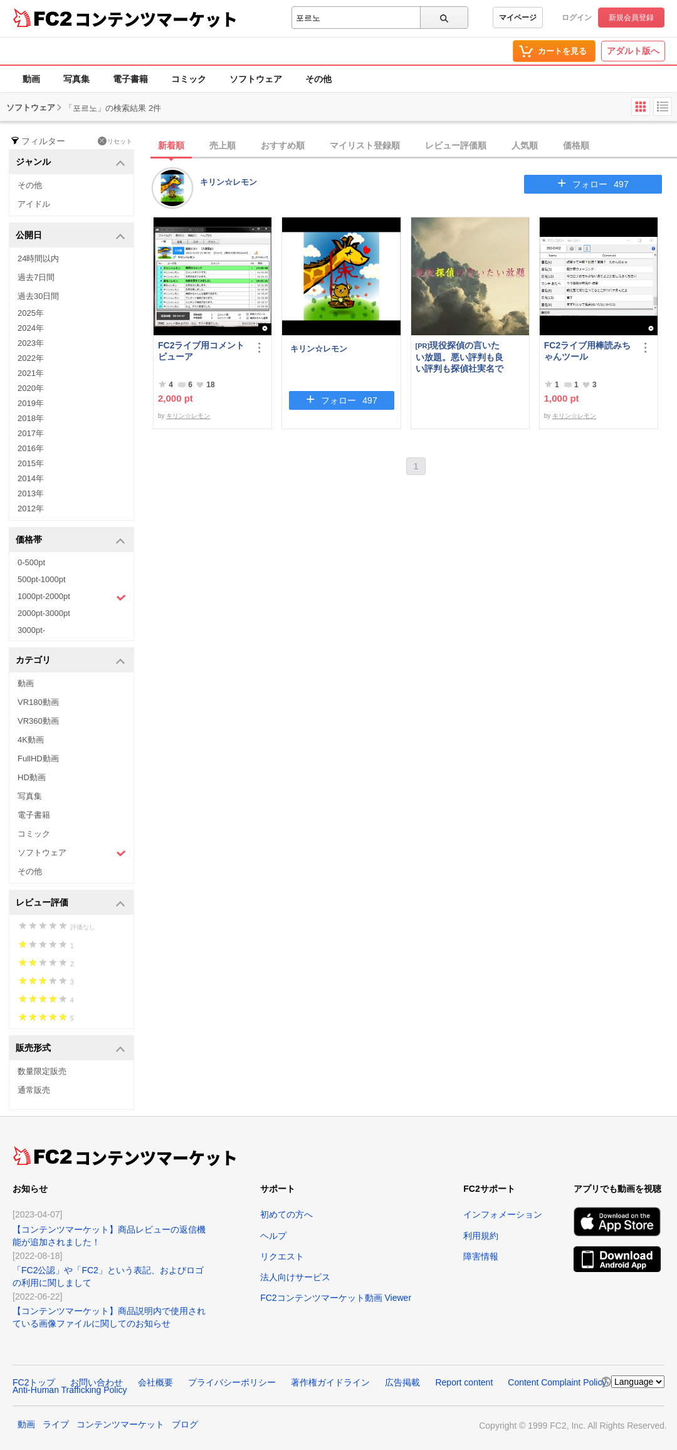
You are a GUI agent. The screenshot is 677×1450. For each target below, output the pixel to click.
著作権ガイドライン (330, 1382)
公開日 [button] (70, 236)
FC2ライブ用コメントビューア (201, 351)
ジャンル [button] (70, 163)
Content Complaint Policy (557, 1382)
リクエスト (282, 1256)
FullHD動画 (38, 758)
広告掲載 (402, 1382)
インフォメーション (502, 1214)
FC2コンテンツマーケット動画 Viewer (335, 1298)
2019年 (31, 403)
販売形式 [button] (70, 1049)
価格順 (576, 145)
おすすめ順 (283, 145)
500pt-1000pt (42, 579)
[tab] (415, 146)
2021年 (31, 373)
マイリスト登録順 (365, 145)
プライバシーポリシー (232, 1382)
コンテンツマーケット (156, 19)
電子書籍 (130, 79)
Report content (464, 1382)
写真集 (76, 79)
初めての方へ (286, 1214)
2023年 (31, 343)
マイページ (518, 17)
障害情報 (480, 1256)
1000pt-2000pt (72, 597)
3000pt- (31, 630)
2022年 (31, 358)
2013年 (31, 493)
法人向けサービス (295, 1277)
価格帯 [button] (70, 540)
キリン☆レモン (228, 182)
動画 (31, 79)
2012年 (31, 508)
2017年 (31, 433)
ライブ (56, 1424)
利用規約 (480, 1236)
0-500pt (31, 562)
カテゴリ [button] (70, 661)
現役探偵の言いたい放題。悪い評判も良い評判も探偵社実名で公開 (459, 356)
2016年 (31, 448)
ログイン (577, 17)
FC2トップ (34, 1382)
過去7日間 (36, 277)
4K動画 (31, 739)
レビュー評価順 (455, 145)
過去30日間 (38, 296)
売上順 (222, 145)
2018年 (31, 418)
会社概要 (155, 1382)
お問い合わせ (96, 1382)
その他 (318, 79)
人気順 (525, 145)
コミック (188, 79)
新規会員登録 (631, 17)
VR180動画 (38, 702)
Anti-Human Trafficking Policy (70, 1390)
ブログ (185, 1424)
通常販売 (34, 1090)
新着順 (171, 145)
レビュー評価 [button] (70, 903)
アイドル (34, 204)
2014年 (31, 478)
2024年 (31, 328)
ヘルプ (273, 1236)
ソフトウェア (255, 79)
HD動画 (32, 777)
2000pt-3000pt (44, 613)
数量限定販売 (42, 1071)
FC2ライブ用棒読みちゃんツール (587, 351)
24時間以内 (38, 258)
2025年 (31, 313)
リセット (115, 141)
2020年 (31, 388)
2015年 (31, 463)
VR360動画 (38, 721)
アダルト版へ (633, 51)
